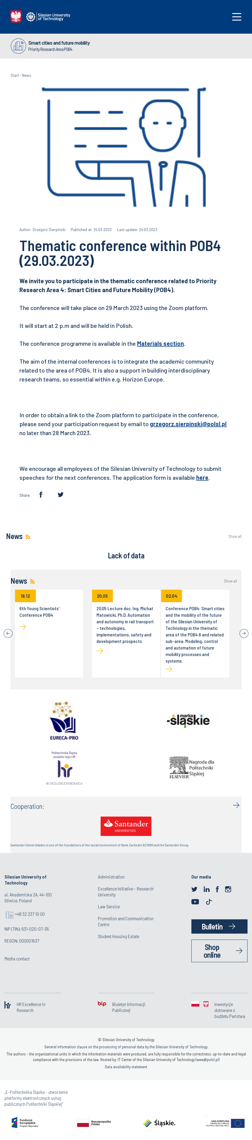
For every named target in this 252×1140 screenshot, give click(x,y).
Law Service (109, 906)
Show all (235, 536)
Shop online (212, 950)
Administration (111, 876)
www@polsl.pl (207, 1059)
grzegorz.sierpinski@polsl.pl (188, 423)
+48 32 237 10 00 (30, 914)
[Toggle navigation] (237, 17)
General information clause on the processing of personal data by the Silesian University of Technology (126, 1046)
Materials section (160, 343)
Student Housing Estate (118, 936)
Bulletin (212, 926)
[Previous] (8, 633)
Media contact (17, 958)
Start (14, 75)
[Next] (243, 633)
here (202, 477)
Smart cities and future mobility (59, 42)
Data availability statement (126, 1066)
